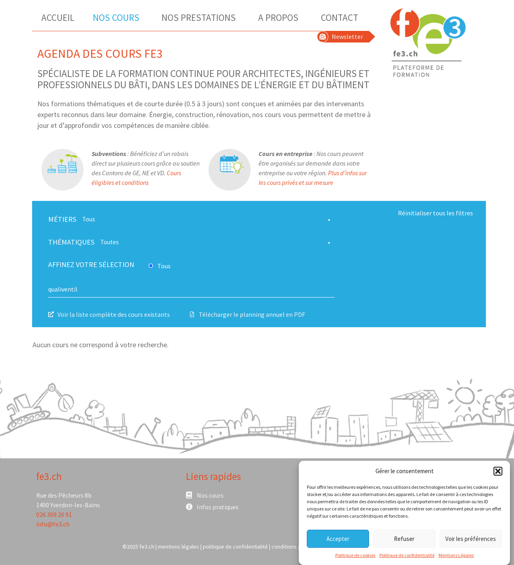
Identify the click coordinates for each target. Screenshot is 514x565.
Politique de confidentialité (406, 558)
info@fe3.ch (52, 524)
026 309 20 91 (54, 514)
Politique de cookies (355, 558)
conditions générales (296, 546)
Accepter (337, 541)
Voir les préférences (470, 541)
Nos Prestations (200, 17)
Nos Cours (118, 17)
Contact (339, 17)
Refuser (404, 541)
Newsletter (347, 36)
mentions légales (178, 546)
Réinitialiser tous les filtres (435, 213)
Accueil (57, 17)
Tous (164, 266)
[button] (498, 473)
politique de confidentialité (235, 546)
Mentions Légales (456, 558)
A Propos (280, 17)
